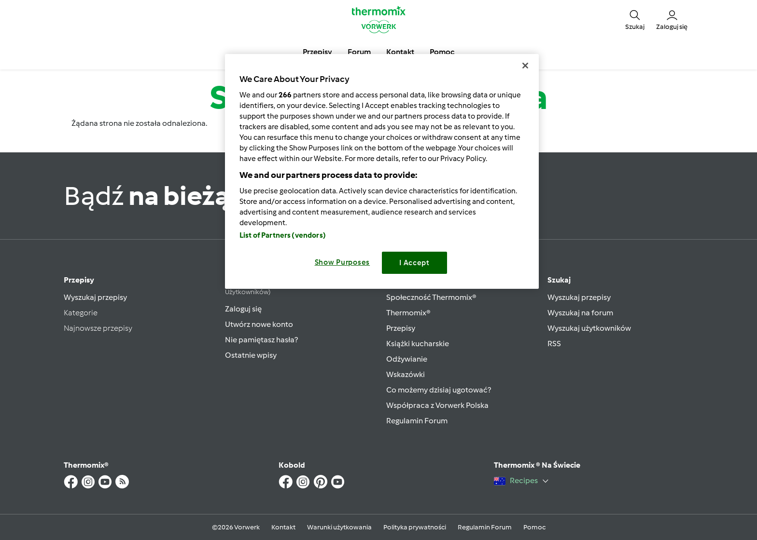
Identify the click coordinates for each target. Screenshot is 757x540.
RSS (554, 343)
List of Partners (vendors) (282, 235)
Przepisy (79, 279)
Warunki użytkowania (339, 527)
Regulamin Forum (417, 420)
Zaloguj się (243, 308)
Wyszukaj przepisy (95, 297)
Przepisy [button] (317, 51)
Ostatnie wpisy (251, 355)
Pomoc (534, 527)
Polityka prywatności (414, 527)
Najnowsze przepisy (98, 328)
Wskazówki (405, 374)
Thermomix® (408, 312)
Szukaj (559, 279)
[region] (382, 171)
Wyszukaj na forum (580, 312)
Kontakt (283, 527)
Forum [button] (359, 51)
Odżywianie (406, 359)
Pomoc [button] (442, 51)
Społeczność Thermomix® (431, 297)
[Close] (525, 65)
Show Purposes (342, 262)
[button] (635, 19)
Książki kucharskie (417, 343)
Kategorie (81, 312)
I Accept (414, 262)
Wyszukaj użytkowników (589, 328)
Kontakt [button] (400, 51)
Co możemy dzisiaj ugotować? (438, 389)
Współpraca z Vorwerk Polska (437, 405)
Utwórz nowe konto (259, 324)
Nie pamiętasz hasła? (261, 339)
